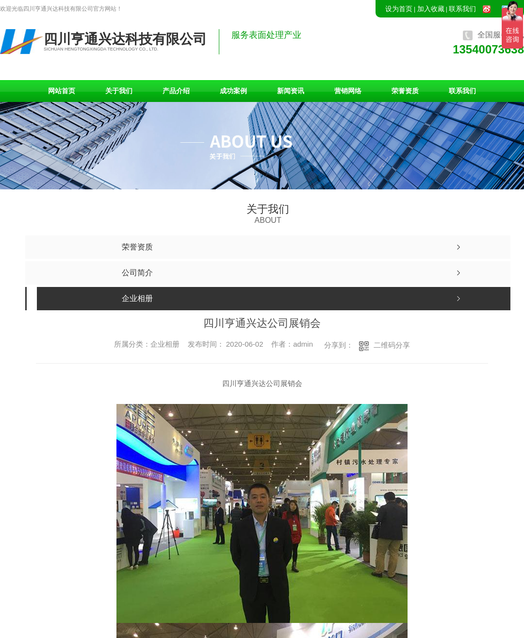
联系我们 (462, 9)
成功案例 (233, 91)
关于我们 (118, 91)
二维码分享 (392, 345)
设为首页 (398, 9)
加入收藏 (430, 9)
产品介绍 (176, 91)
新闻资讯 (290, 91)
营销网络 (347, 91)
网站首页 (61, 91)
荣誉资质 (405, 91)
